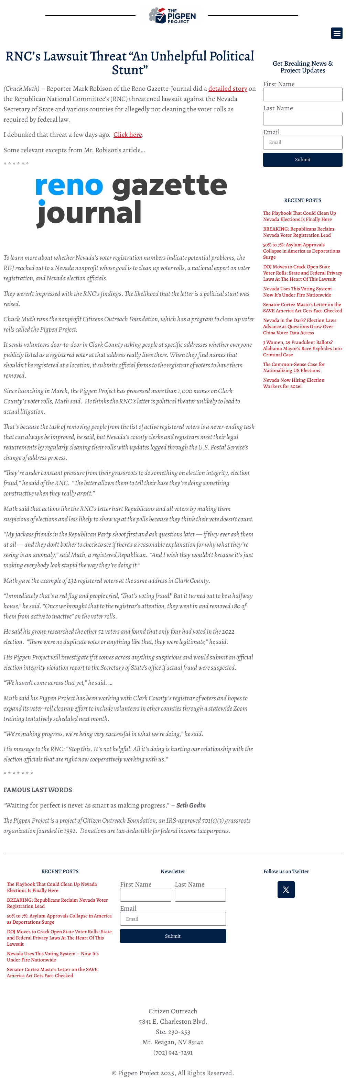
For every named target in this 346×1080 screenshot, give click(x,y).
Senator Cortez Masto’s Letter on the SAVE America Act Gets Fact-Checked (302, 307)
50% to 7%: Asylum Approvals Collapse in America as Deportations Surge (301, 250)
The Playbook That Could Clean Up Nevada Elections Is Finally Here (299, 216)
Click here (127, 134)
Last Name (278, 108)
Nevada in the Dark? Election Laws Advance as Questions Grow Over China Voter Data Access (299, 326)
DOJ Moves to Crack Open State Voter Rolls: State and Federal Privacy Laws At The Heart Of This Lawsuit (302, 272)
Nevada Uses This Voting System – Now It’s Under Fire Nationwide (299, 291)
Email (271, 132)
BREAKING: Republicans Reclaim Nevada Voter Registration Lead (298, 231)
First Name (279, 84)
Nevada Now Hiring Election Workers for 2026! (293, 383)
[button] (337, 33)
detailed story (227, 88)
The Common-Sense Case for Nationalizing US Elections (294, 367)
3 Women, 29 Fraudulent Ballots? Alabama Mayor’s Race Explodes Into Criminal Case (302, 348)
